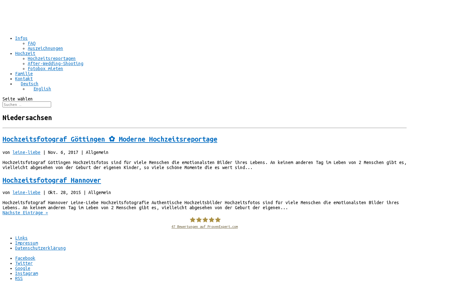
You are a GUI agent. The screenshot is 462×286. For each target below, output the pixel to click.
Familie (24, 73)
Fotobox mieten (45, 68)
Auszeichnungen (45, 48)
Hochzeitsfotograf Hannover (52, 180)
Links (21, 237)
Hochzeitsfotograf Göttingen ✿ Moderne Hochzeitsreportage (110, 139)
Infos (21, 38)
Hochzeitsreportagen (52, 58)
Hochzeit (25, 53)
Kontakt (24, 78)
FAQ (31, 43)
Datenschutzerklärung (40, 248)
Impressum (26, 243)
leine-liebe (26, 152)
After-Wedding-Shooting (55, 63)
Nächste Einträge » (25, 212)
